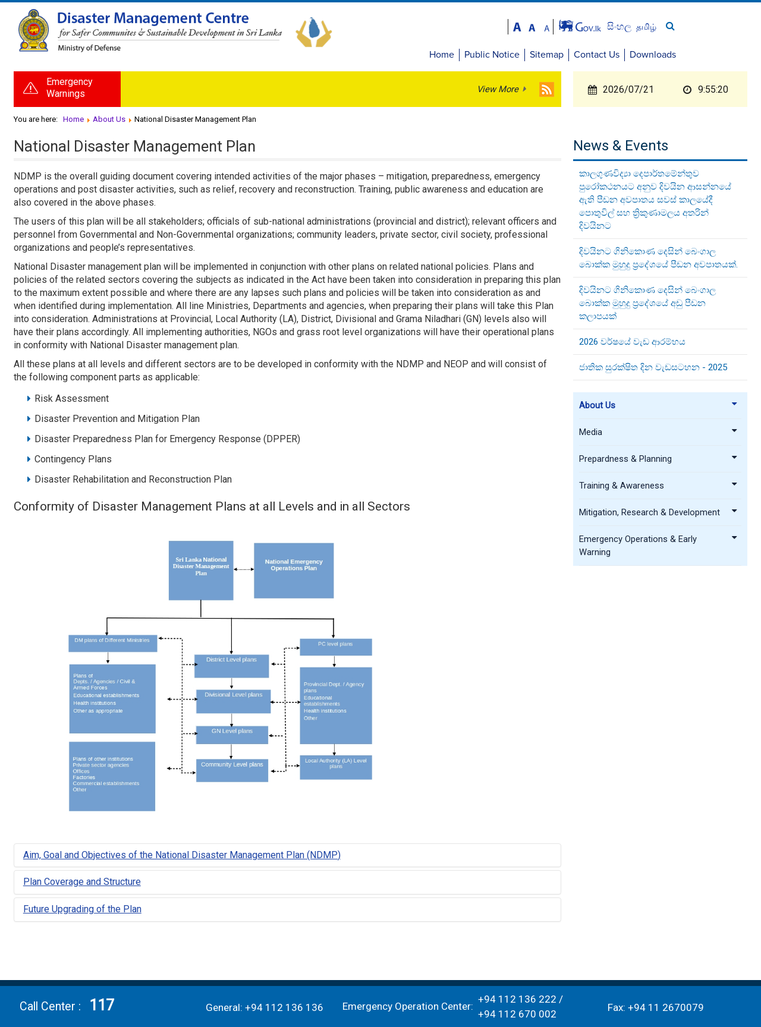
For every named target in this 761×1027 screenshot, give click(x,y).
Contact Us (669, 54)
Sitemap (619, 54)
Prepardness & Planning (658, 460)
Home (514, 54)
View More (497, 91)
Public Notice (564, 54)
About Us (658, 407)
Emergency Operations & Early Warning (658, 547)
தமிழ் (719, 26)
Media (658, 434)
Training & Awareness (658, 487)
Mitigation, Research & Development (658, 514)
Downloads (725, 54)
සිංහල (693, 26)
